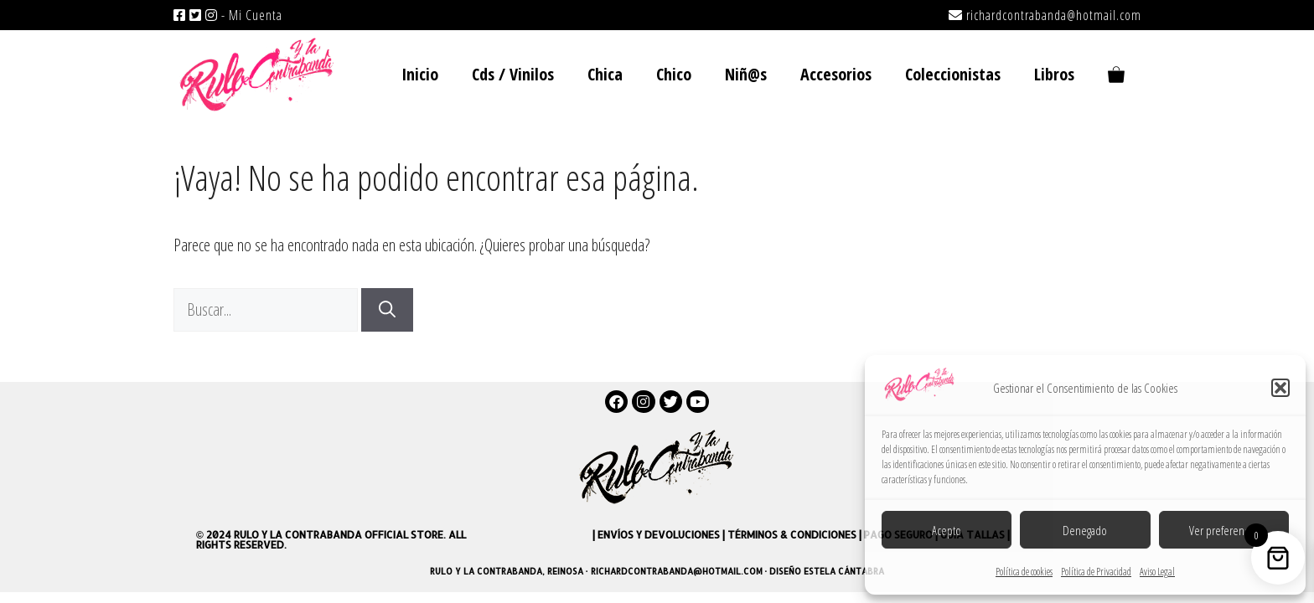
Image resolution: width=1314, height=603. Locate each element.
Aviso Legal (1157, 571)
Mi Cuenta (255, 15)
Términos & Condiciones (791, 534)
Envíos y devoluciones (659, 534)
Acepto (946, 530)
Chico (673, 74)
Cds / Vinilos (513, 74)
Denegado (1085, 530)
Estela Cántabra (844, 571)
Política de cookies (1024, 571)
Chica (605, 74)
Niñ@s (746, 74)
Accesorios (836, 74)
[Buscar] (387, 310)
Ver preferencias (1224, 530)
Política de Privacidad (1096, 571)
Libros (1054, 74)
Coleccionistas (953, 74)
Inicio (419, 74)
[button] (1280, 387)
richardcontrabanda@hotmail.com (1053, 15)
